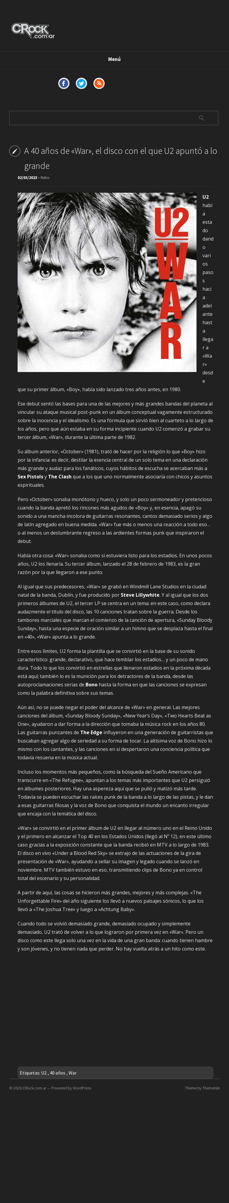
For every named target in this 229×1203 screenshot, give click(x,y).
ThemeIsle (211, 1088)
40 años (57, 1073)
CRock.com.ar (34, 1088)
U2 (44, 1073)
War (73, 1073)
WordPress (82, 1088)
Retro (45, 177)
